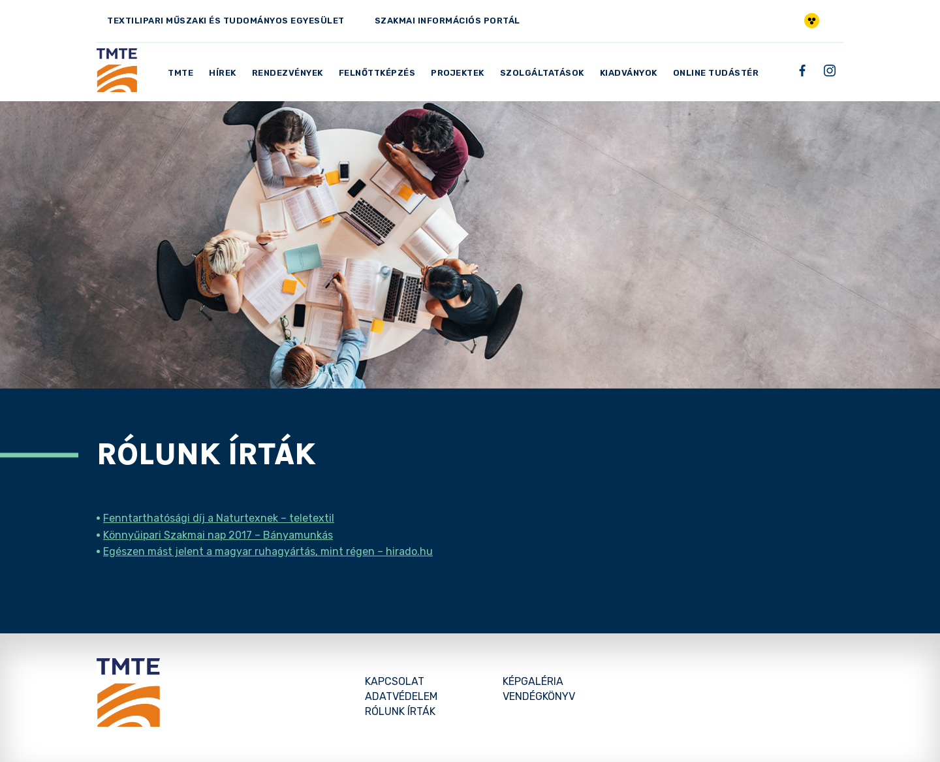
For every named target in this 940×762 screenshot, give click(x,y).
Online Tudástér (716, 73)
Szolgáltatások (542, 73)
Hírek (222, 73)
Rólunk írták (400, 711)
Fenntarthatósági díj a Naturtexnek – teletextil (218, 518)
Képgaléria (533, 681)
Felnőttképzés (377, 73)
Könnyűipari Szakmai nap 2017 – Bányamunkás (218, 535)
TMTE (180, 73)
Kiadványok (628, 73)
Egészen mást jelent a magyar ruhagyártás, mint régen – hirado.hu (268, 551)
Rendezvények (287, 73)
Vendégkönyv (539, 696)
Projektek (457, 73)
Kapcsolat (394, 681)
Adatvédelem (401, 696)
